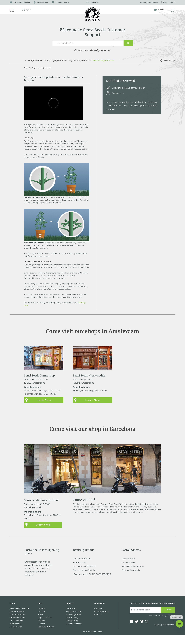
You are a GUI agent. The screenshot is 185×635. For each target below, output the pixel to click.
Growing (41, 608)
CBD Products (16, 621)
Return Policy (72, 617)
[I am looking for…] (92, 43)
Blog (165, 2)
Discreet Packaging (20, 2)
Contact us (115, 93)
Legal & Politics (44, 617)
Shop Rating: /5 (92, 2)
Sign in (172, 2)
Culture (41, 611)
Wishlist (159, 10)
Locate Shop (44, 400)
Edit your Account (74, 611)
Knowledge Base (73, 614)
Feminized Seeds (17, 614)
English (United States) (149, 2)
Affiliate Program (101, 611)
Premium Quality (60, 2)
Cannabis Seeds (17, 611)
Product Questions (103, 60)
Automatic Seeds (17, 617)
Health (41, 614)
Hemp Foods (16, 627)
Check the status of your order (92, 50)
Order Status (71, 608)
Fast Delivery (41, 2)
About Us (98, 608)
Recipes (41, 621)
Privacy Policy (72, 621)
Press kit (98, 614)
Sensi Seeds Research (19, 608)
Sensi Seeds (29, 68)
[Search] (145, 610)
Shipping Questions (55, 60)
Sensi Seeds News (46, 627)
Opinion (41, 624)
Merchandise (16, 624)
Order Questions (33, 60)
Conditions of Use (74, 624)
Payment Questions (79, 60)
